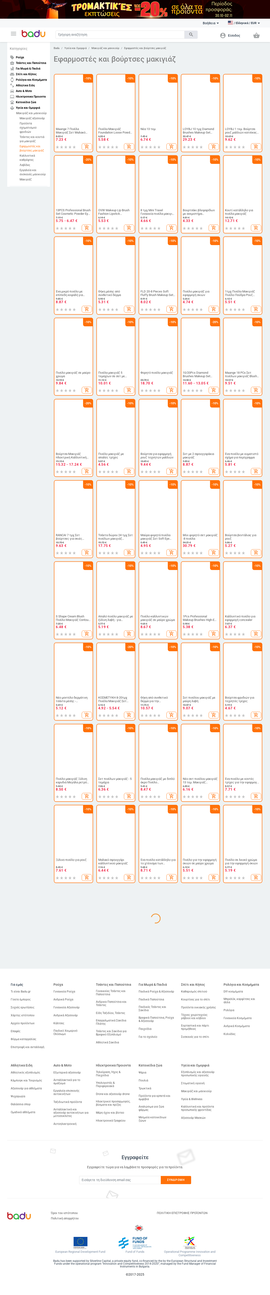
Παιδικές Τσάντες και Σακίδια (152, 1008)
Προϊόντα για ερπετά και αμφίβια (154, 1097)
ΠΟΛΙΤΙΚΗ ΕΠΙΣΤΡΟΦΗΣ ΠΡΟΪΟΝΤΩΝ (182, 1213)
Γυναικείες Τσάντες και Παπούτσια (111, 992)
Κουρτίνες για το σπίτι (195, 999)
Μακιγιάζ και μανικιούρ (31, 113)
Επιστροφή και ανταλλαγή (27, 1047)
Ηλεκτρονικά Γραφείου (111, 1120)
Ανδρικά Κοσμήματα (237, 1026)
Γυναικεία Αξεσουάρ (66, 1007)
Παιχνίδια (145, 1029)
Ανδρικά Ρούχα (63, 999)
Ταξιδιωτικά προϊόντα (67, 1102)
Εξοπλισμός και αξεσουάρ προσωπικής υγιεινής (197, 1073)
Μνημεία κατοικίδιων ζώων (152, 1119)
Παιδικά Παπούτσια (151, 999)
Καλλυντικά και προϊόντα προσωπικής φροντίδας (197, 1108)
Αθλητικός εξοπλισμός (25, 1072)
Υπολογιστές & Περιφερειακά (105, 1084)
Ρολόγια (229, 1010)
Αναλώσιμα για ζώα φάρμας (151, 1108)
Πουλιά (143, 1080)
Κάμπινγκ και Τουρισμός (26, 1080)
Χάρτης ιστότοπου (23, 1015)
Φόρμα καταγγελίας (23, 1039)
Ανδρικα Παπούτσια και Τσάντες (111, 1003)
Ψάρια (142, 1072)
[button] (13, 33)
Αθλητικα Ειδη (21, 1065)
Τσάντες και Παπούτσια (113, 984)
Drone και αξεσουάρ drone (113, 1094)
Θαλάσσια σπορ (21, 1104)
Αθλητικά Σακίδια (107, 1042)
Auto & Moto (62, 1065)
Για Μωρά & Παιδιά (153, 984)
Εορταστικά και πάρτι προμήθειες (195, 1027)
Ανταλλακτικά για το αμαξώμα (66, 1081)
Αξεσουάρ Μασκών (193, 1117)
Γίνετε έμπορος (21, 999)
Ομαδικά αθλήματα (23, 1112)
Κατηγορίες (19, 48)
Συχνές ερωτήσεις (22, 1007)
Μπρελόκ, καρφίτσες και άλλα (239, 1000)
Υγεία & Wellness (191, 1099)
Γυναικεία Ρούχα (64, 991)
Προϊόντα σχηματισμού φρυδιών (28, 128)
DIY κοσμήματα (233, 991)
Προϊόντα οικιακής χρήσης (198, 1007)
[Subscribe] (120, 1180)
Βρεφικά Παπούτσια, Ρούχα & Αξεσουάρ (156, 1019)
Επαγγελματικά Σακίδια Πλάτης (111, 1022)
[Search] (120, 35)
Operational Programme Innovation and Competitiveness (189, 1253)
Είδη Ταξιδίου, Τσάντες (110, 1013)
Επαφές (15, 1031)
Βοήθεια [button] (211, 23)
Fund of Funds (135, 1251)
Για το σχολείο (148, 1036)
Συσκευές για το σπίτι (195, 1036)
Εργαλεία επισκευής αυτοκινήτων (66, 1092)
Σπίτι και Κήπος (193, 984)
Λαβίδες (25, 165)
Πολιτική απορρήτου (65, 1218)
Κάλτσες (58, 1023)
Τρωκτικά (145, 1088)
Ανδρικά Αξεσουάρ (65, 1015)
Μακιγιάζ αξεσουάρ (32, 118)
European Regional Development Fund (80, 1251)
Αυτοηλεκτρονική (65, 1124)
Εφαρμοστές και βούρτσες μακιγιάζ (32, 148)
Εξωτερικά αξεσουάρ (67, 1072)
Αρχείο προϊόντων (23, 1023)
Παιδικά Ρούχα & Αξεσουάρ (156, 991)
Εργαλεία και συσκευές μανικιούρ (33, 172)
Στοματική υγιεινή (193, 1083)
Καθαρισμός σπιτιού (194, 991)
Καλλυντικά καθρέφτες (27, 158)
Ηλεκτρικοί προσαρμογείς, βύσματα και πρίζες (113, 1103)
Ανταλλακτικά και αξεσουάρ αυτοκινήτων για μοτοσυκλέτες (70, 1113)
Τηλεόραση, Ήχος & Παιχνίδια (108, 1073)
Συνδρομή (176, 1180)
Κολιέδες (229, 1034)
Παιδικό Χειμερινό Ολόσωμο (65, 1032)
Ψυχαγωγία (18, 1096)
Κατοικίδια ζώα (150, 1065)
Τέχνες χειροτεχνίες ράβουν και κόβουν (194, 1016)
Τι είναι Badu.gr (21, 991)
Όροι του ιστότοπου (64, 1213)
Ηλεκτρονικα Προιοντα (113, 1065)
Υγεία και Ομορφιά (75, 48)
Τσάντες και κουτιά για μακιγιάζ (32, 139)
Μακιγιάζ (26, 179)
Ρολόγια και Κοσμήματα (241, 984)
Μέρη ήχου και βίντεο (110, 1112)
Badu (57, 48)
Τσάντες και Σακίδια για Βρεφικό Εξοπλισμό (111, 1033)
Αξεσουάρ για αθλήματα (26, 1088)
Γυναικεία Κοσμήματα (238, 1018)
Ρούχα (58, 984)
